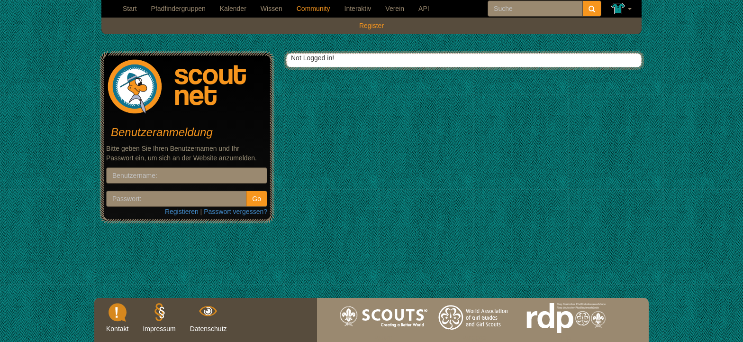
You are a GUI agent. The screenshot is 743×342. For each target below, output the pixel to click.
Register (371, 25)
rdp (566, 335)
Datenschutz (208, 329)
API (423, 8)
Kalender (233, 8)
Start (130, 8)
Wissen (271, 8)
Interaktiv (358, 8)
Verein (394, 8)
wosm (384, 335)
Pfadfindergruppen (178, 8)
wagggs (474, 335)
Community (313, 8)
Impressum (159, 329)
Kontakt (117, 329)
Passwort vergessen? (235, 211)
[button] (621, 9)
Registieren (182, 211)
